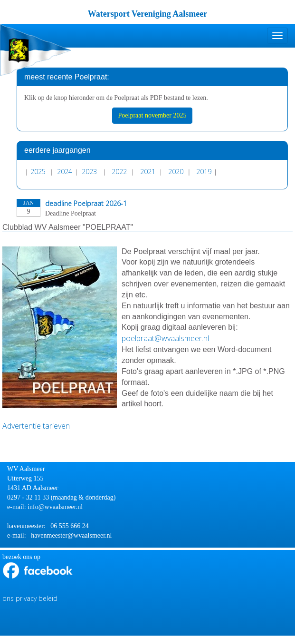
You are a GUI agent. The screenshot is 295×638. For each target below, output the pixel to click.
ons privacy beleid (29, 598)
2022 (119, 171)
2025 (38, 171)
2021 (147, 171)
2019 (203, 171)
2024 (64, 171)
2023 (89, 171)
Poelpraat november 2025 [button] (152, 115)
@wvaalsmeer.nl (165, 338)
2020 (175, 171)
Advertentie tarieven (37, 426)
